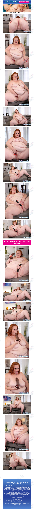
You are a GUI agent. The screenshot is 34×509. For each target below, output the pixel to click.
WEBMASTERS (17, 483)
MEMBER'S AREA (10, 482)
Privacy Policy (16, 499)
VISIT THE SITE (24, 2)
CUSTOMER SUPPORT (22, 482)
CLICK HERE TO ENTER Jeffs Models (17, 242)
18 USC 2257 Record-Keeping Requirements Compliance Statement (17, 501)
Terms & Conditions (17, 497)
